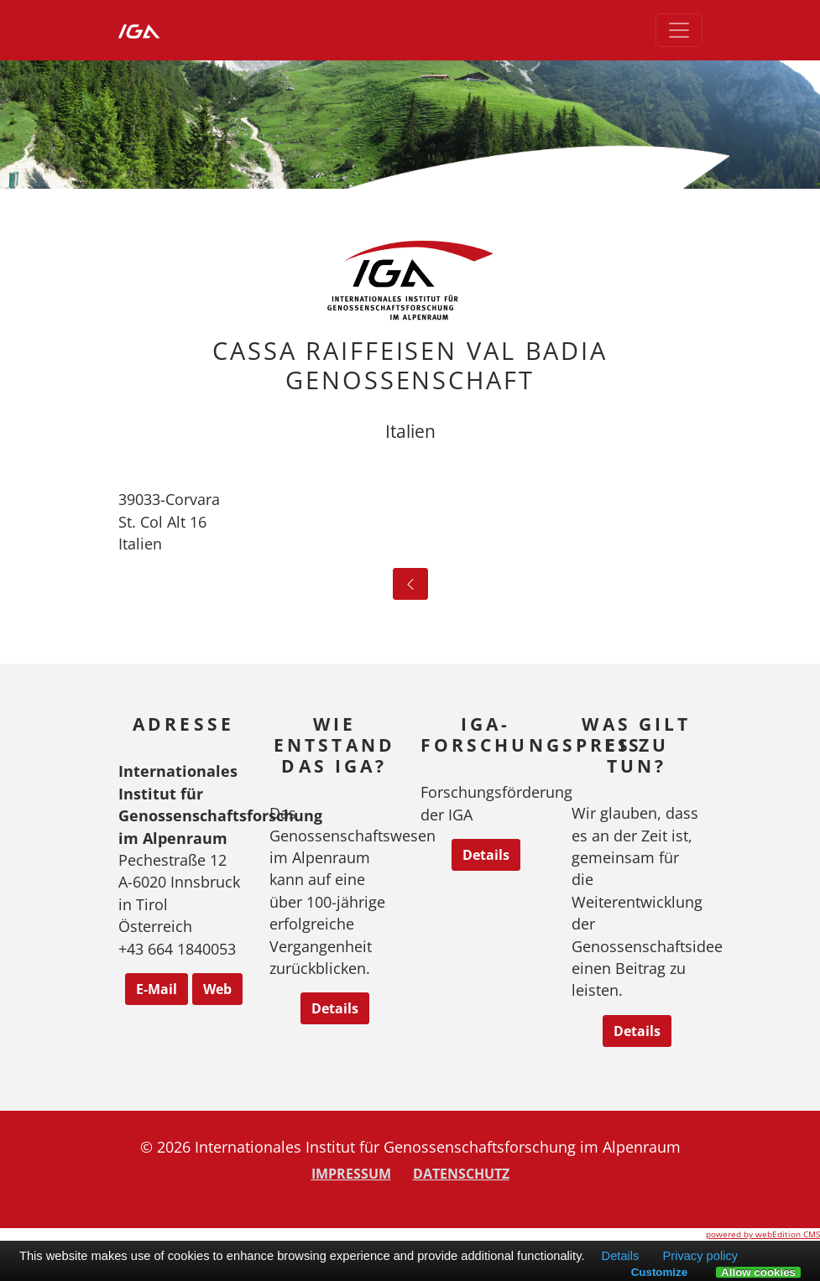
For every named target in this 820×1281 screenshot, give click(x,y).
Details (334, 1008)
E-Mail (156, 989)
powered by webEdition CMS (763, 1234)
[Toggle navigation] (678, 30)
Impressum (351, 1173)
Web (217, 989)
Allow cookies (758, 1272)
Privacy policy (700, 1256)
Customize (659, 1272)
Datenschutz (461, 1173)
